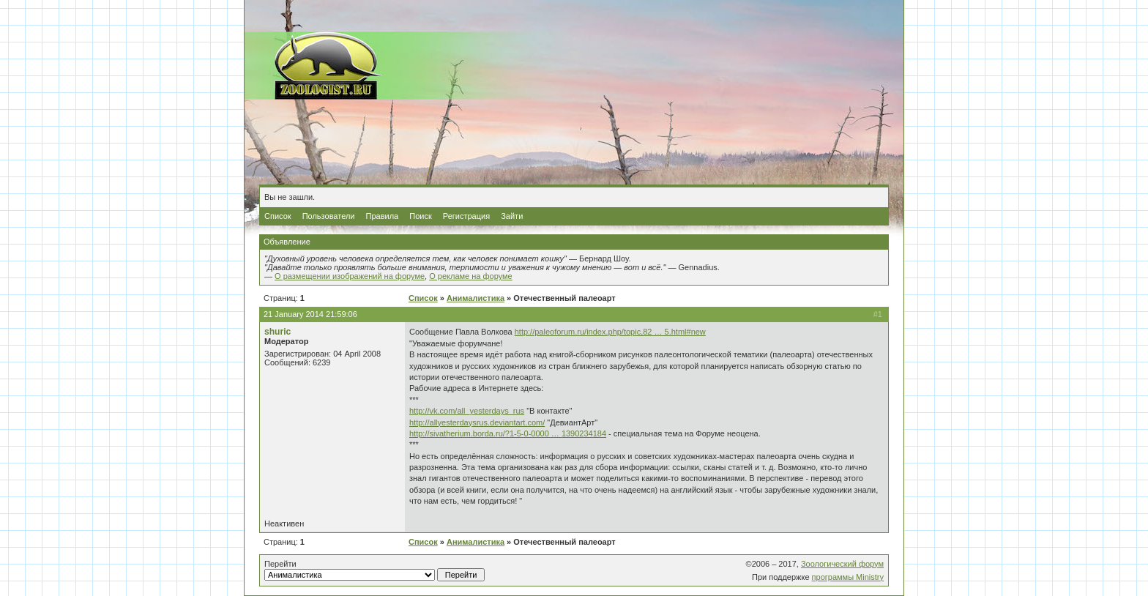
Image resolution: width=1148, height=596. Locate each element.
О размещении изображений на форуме (350, 276)
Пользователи (328, 216)
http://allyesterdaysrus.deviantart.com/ (477, 422)
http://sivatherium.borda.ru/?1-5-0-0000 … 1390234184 (507, 433)
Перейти (374, 570)
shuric (277, 332)
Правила (382, 216)
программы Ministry (848, 577)
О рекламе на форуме (470, 276)
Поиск (420, 216)
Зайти (512, 216)
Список (277, 216)
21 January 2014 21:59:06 (310, 314)
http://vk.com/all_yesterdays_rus (466, 410)
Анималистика (475, 298)
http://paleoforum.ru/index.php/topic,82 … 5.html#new (610, 331)
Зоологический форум (842, 563)
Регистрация (466, 216)
